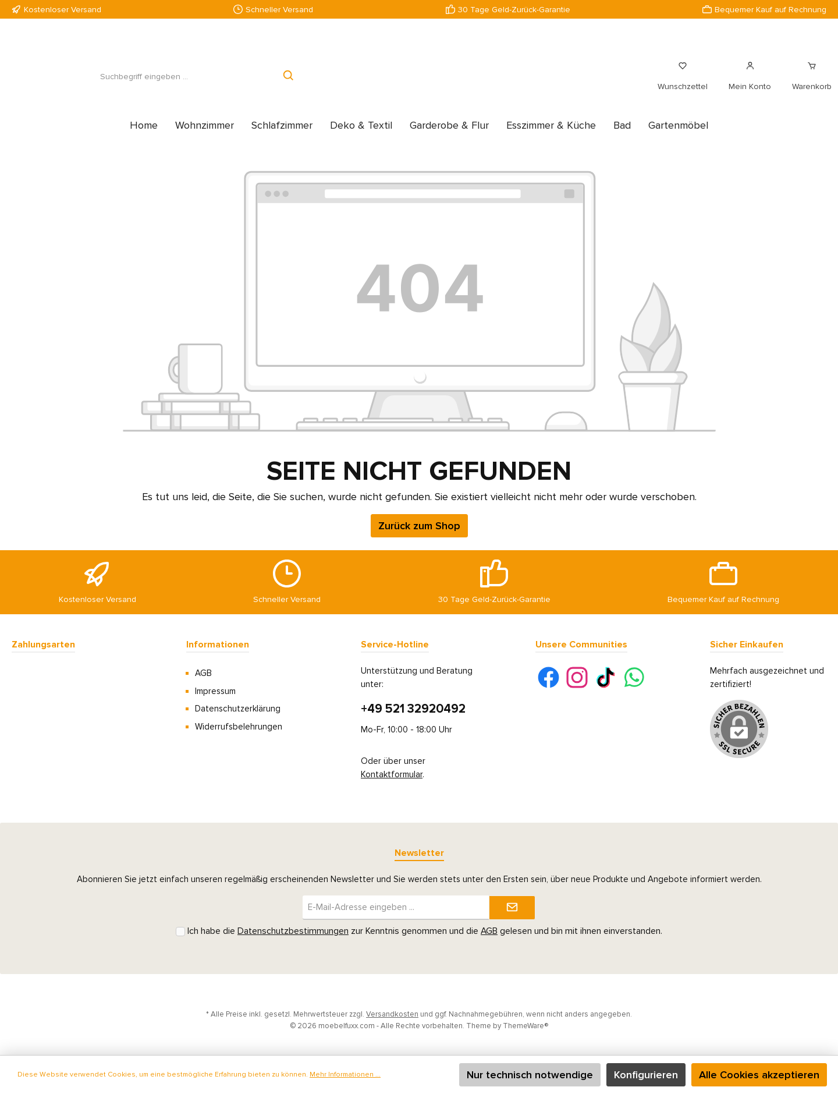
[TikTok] (605, 677)
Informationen (217, 644)
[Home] (143, 138)
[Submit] (512, 907)
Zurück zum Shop (419, 538)
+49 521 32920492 (413, 709)
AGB (203, 673)
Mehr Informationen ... (345, 1074)
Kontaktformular (391, 774)
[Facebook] (548, 677)
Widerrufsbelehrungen (238, 726)
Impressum (215, 691)
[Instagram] (577, 677)
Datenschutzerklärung (237, 708)
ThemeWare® (525, 1026)
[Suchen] (289, 83)
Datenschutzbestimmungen (293, 931)
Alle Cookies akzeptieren (759, 1074)
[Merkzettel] (682, 82)
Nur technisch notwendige (530, 1074)
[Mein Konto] (750, 82)
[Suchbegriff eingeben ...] (144, 83)
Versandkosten (392, 1014)
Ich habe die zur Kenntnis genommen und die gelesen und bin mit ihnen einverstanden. (424, 931)
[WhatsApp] (634, 677)
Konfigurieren (646, 1074)
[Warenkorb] (808, 82)
